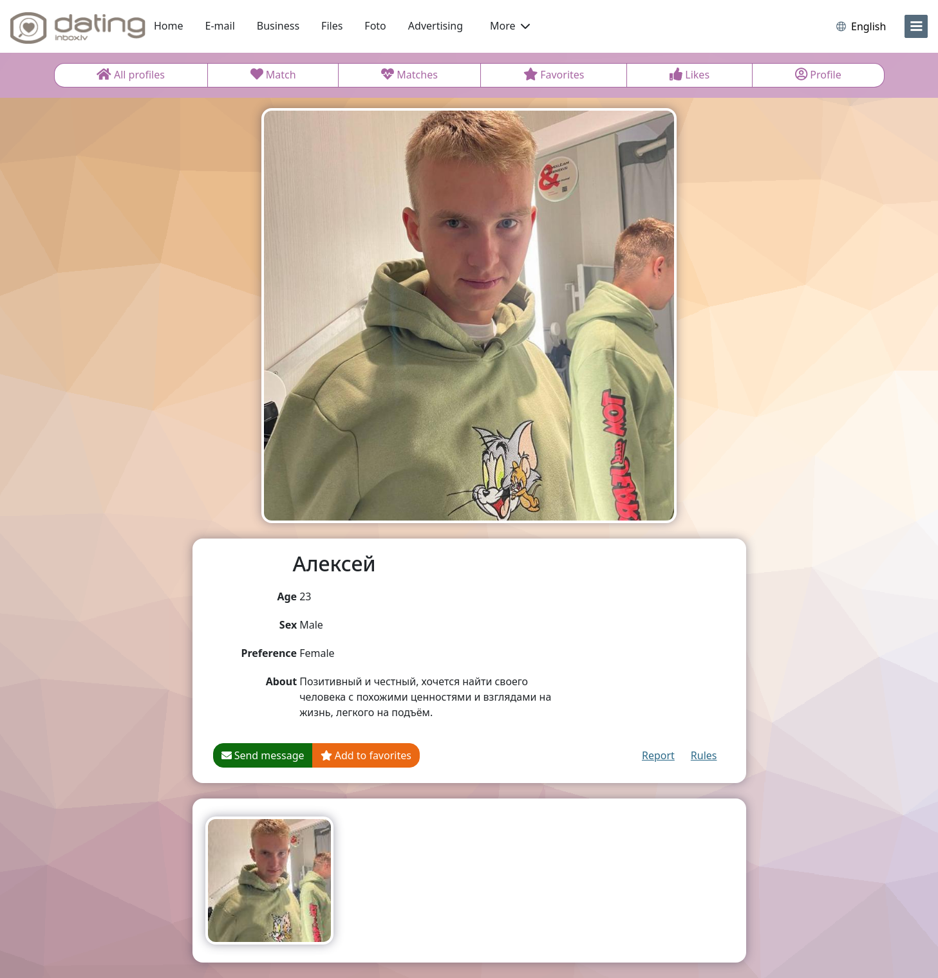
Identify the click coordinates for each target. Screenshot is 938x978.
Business (278, 26)
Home (168, 26)
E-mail (220, 26)
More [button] (510, 26)
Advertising (435, 26)
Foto (375, 26)
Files (331, 26)
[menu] (916, 26)
